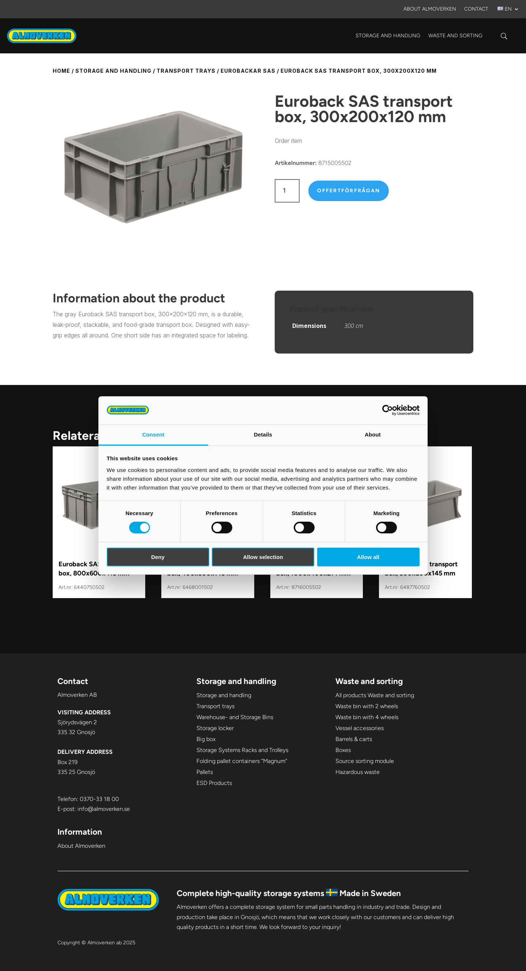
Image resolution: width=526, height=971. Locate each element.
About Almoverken (429, 9)
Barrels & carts (353, 739)
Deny (158, 557)
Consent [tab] (153, 434)
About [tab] (373, 434)
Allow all (368, 557)
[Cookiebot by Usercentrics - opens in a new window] (388, 410)
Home (61, 71)
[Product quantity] (287, 190)
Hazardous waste (357, 771)
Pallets (204, 771)
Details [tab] (263, 434)
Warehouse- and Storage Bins (234, 717)
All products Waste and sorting (374, 695)
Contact (476, 9)
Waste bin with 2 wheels (366, 706)
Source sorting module (364, 760)
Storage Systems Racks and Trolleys (242, 750)
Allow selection (263, 557)
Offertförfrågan (348, 191)
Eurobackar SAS (248, 71)
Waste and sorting (455, 36)
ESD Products (214, 782)
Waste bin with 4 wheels (366, 717)
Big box (205, 739)
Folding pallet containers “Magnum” (241, 760)
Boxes (343, 750)
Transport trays (186, 71)
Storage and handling (388, 36)
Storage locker (215, 728)
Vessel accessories (359, 728)
